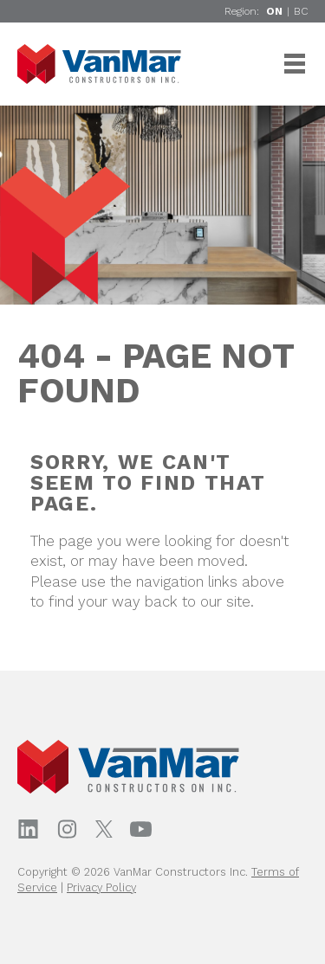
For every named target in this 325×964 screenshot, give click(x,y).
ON (274, 11)
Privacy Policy (101, 887)
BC (301, 11)
